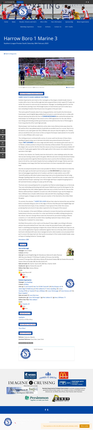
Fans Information (56, 22)
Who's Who (43, 22)
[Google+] (2, 143)
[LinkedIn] (2, 149)
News (14, 22)
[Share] (2, 131)
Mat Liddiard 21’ (47, 297)
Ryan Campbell (23, 293)
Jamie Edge (22, 289)
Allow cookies (84, 426)
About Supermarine (83, 22)
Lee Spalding (28, 282)
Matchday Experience (27, 27)
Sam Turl (36, 286)
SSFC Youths (69, 27)
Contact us (20, 2)
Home (6, 22)
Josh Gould (28, 286)
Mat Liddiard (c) (40, 289)
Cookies (64, 419)
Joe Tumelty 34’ (25, 304)
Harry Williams (40, 291)
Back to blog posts (10, 53)
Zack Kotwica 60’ (66, 291)
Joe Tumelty (30, 291)
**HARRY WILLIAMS (40, 201)
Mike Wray (29, 343)
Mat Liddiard (33, 299)
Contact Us (57, 27)
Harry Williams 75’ (60, 297)
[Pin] (2, 155)
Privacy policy (52, 419)
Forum (40, 27)
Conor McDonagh (52, 291)
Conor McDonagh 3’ (34, 297)
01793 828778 (9, 2)
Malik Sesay (30, 289)
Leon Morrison (34, 295)
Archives (48, 27)
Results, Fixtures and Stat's (27, 22)
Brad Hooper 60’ (56, 286)
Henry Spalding (51, 289)
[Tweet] (2, 137)
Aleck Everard (22, 343)
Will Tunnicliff (44, 286)
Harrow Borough (24, 248)
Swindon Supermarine (25, 280)
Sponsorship (69, 22)
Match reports (70, 87)
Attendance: (22, 239)
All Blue (26, 284)
